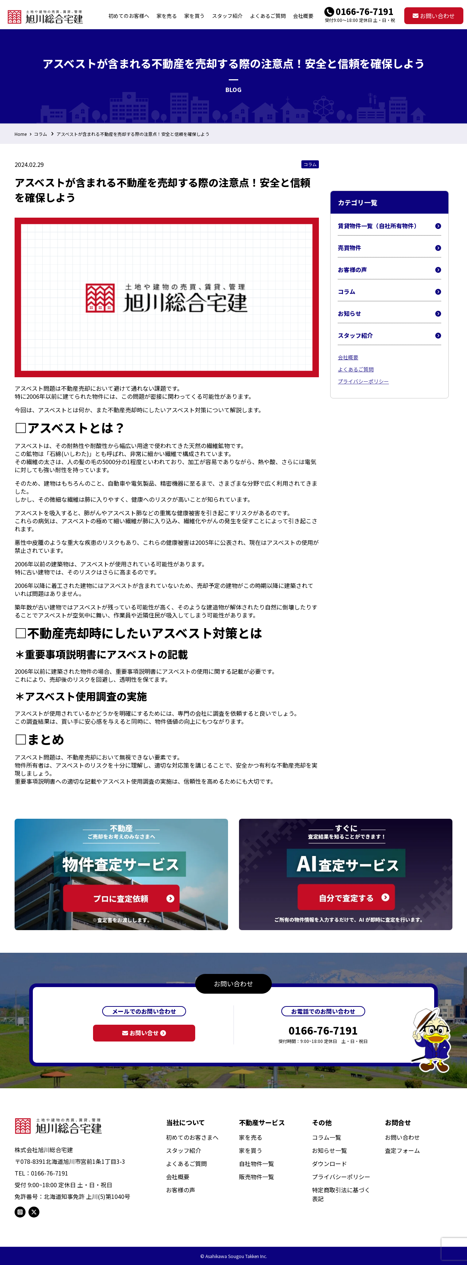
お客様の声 (389, 269)
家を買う (250, 1150)
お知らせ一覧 (329, 1150)
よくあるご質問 (356, 369)
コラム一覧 (326, 1137)
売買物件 (389, 247)
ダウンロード (329, 1163)
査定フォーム (402, 1150)
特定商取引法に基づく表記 (341, 1194)
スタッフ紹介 (389, 335)
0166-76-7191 (364, 11)
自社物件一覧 (256, 1163)
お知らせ (389, 313)
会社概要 (348, 357)
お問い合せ (144, 1032)
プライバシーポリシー (363, 381)
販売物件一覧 (256, 1176)
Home (21, 134)
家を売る (250, 1137)
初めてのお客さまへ (192, 1137)
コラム (40, 134)
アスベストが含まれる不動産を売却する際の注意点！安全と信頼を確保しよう (133, 134)
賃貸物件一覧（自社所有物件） (389, 225)
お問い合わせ (434, 15)
